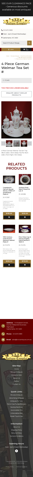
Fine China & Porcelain (26, 56)
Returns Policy (16, 433)
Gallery (16, 381)
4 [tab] (16, 146)
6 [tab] (21, 146)
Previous (3, 143)
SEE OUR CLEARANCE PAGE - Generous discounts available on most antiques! (16, 6)
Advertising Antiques (16, 398)
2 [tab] (11, 146)
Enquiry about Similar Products (16, 94)
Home (7, 56)
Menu (11, 49)
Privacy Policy (10, 466)
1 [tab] (8, 146)
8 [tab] (26, 146)
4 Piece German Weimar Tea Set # (23, 59)
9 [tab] (29, 146)
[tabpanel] (9, 143)
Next (29, 143)
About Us (16, 378)
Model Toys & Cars (16, 416)
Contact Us (16, 384)
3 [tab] (13, 146)
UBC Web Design (19, 463)
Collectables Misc (17, 413)
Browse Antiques (15, 56)
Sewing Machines (16, 407)
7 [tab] (24, 146)
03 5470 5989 (7, 30)
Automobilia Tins (16, 410)
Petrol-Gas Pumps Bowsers (16, 404)
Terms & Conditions (16, 436)
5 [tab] (18, 146)
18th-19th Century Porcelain (25, 57)
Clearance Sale (16, 375)
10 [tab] (18, 148)
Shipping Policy (16, 430)
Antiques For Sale (16, 401)
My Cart (26, 49)
